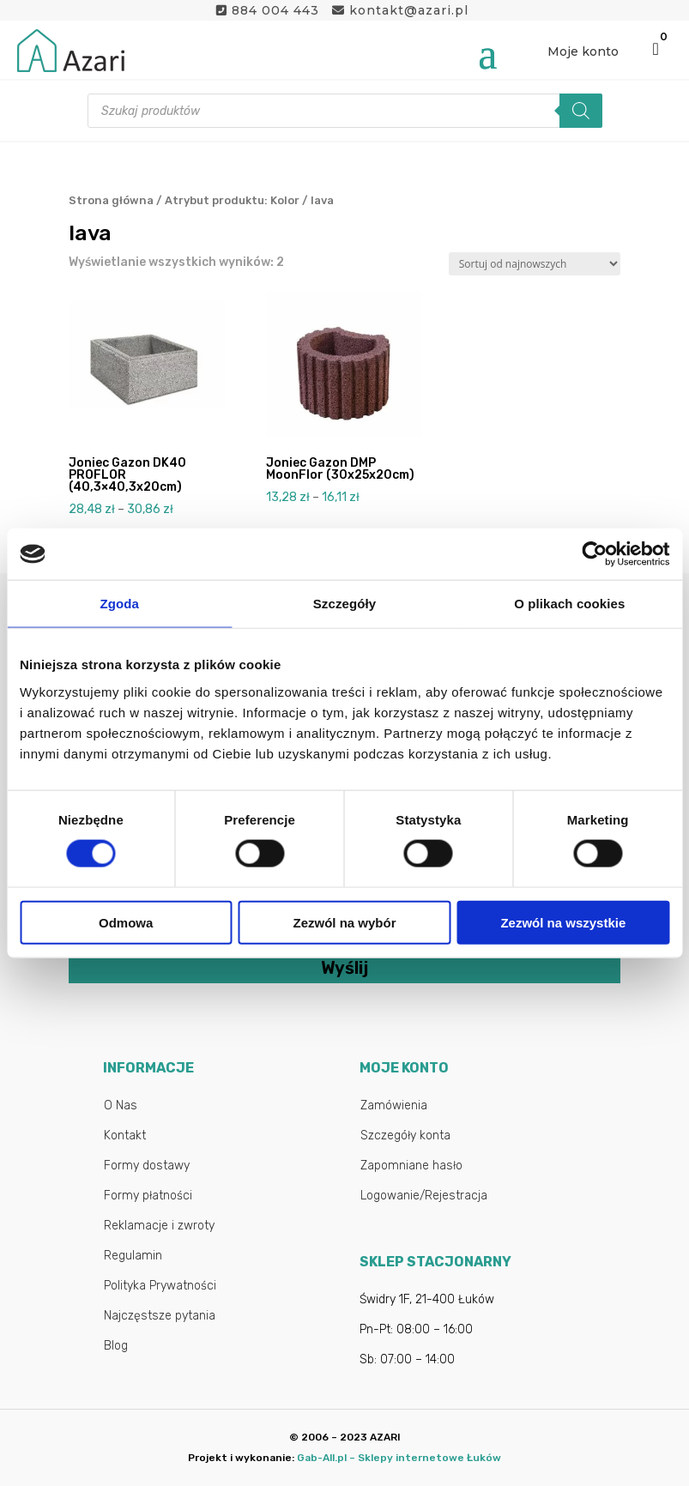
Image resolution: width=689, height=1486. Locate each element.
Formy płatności (148, 1195)
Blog (116, 1345)
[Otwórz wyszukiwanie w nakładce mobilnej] (345, 111)
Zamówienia (393, 1105)
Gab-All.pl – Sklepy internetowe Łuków (399, 1458)
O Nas (120, 1105)
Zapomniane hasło (411, 1165)
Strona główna (111, 200)
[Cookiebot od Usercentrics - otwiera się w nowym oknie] (594, 554)
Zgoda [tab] (119, 603)
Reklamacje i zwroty (159, 1225)
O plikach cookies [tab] (569, 603)
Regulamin (133, 1255)
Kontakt (125, 1135)
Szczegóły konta (405, 1135)
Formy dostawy (147, 1165)
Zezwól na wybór (344, 922)
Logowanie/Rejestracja (423, 1195)
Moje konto (583, 51)
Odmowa (126, 922)
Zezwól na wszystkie (563, 922)
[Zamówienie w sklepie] (534, 263)
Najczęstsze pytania (159, 1315)
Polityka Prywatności (160, 1285)
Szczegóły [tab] (344, 603)
